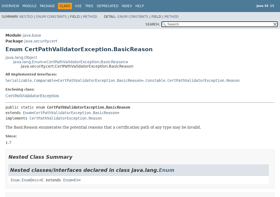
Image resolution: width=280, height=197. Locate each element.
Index (127, 6)
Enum (27, 113)
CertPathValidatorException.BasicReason (85, 62)
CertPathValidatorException (32, 96)
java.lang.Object (21, 57)
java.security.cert (40, 41)
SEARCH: (152, 24)
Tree (89, 6)
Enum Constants (51, 17)
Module (29, 6)
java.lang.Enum (28, 62)
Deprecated (107, 6)
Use (78, 6)
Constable (155, 80)
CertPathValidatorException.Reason (203, 80)
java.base (32, 35)
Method (90, 17)
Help (139, 6)
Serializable (18, 80)
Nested (26, 17)
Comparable (45, 80)
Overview (10, 6)
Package (47, 6)
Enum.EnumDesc (25, 180)
